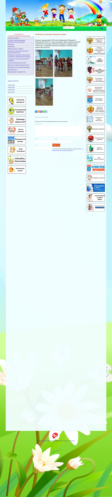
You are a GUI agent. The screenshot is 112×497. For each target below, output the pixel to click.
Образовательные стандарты (15, 48)
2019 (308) (11, 90)
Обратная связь (39, 28)
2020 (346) (11, 87)
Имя (36, 141)
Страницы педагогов (54, 28)
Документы (11, 44)
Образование (11, 46)
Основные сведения (13, 38)
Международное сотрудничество (17, 72)
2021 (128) (11, 85)
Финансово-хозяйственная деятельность (18, 65)
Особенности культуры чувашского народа (50, 34)
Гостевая (28, 28)
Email (56, 141)
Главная (9, 28)
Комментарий (38, 124)
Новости (19, 28)
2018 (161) (11, 92)
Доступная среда (12, 69)
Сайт (36, 147)
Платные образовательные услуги (17, 62)
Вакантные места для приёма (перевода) (19, 67)
